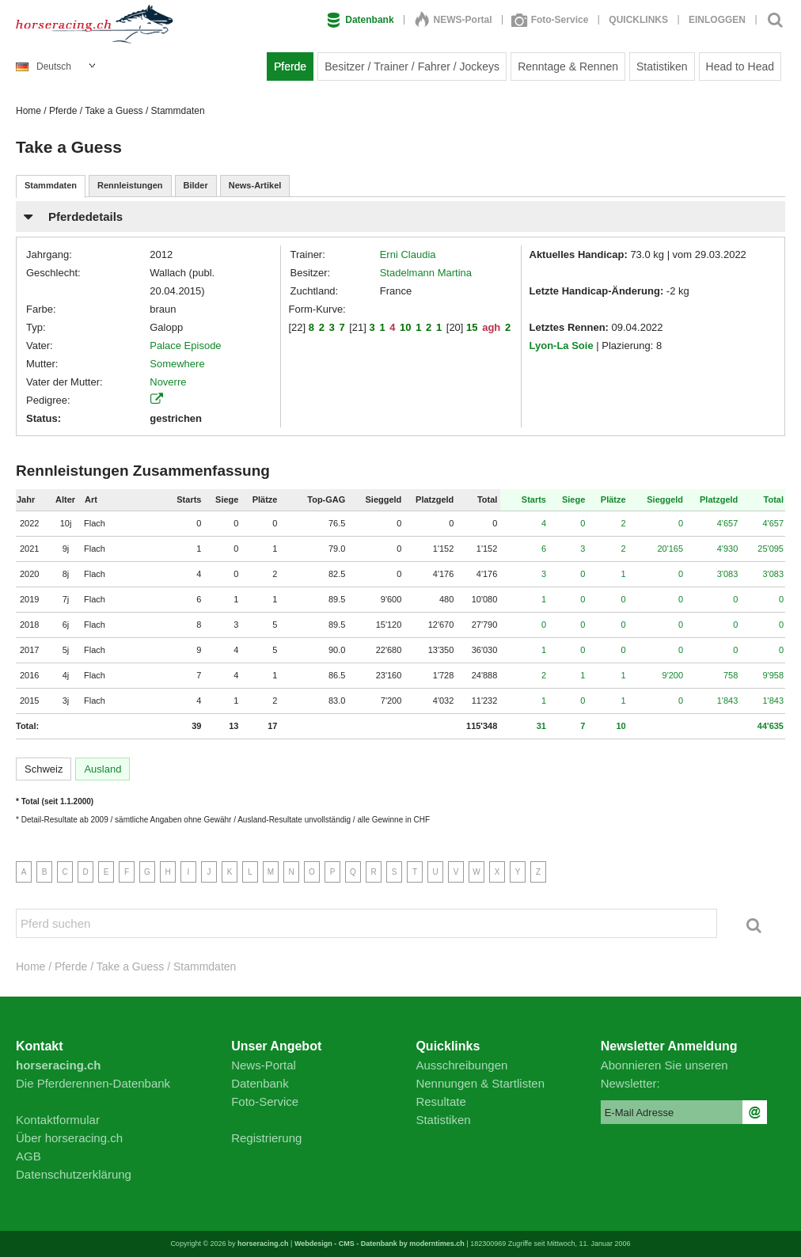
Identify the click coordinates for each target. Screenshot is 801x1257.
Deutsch (43, 66)
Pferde (290, 66)
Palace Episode (185, 345)
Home (28, 110)
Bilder (196, 185)
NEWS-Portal (453, 19)
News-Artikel (255, 185)
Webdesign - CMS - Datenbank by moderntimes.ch (379, 1244)
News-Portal (263, 1065)
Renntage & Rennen (568, 66)
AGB (28, 1156)
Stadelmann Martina (426, 273)
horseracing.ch (263, 1244)
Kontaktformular (58, 1119)
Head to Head (740, 66)
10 (405, 327)
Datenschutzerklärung (73, 1174)
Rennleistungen (130, 185)
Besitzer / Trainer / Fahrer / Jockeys (412, 66)
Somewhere (177, 364)
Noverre (168, 382)
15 (471, 327)
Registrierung (266, 1138)
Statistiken (662, 66)
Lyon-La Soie (562, 345)
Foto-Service (551, 19)
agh (491, 327)
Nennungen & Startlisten (480, 1083)
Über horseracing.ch (69, 1138)
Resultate (440, 1101)
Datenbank (360, 19)
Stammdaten (51, 185)
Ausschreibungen (461, 1065)
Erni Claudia (408, 254)
